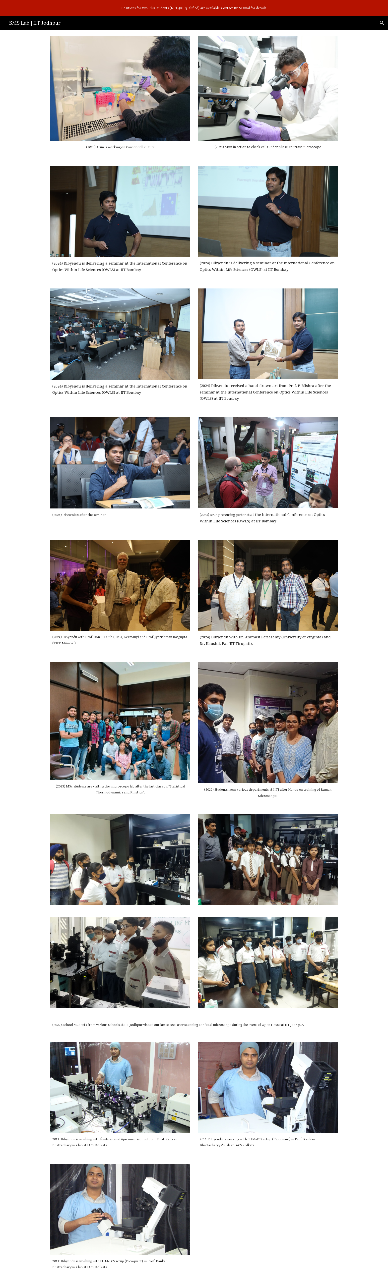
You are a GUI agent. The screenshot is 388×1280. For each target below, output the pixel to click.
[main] (120, 147)
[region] (194, 8)
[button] (382, 23)
